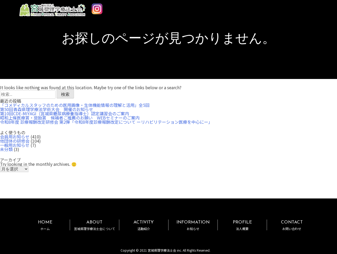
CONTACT (291, 225)
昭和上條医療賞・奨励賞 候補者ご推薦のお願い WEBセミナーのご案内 (70, 117)
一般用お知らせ (14, 145)
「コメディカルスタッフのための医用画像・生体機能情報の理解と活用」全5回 (75, 105)
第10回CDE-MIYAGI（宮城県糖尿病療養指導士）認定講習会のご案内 (64, 113)
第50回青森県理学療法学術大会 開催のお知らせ (46, 109)
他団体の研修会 (14, 141)
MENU (318, 7)
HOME (45, 225)
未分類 (6, 149)
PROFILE (242, 225)
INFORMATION (192, 225)
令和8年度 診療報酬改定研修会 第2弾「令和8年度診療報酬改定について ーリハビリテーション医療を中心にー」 (106, 122)
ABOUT (94, 225)
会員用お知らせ (14, 136)
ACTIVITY (143, 225)
